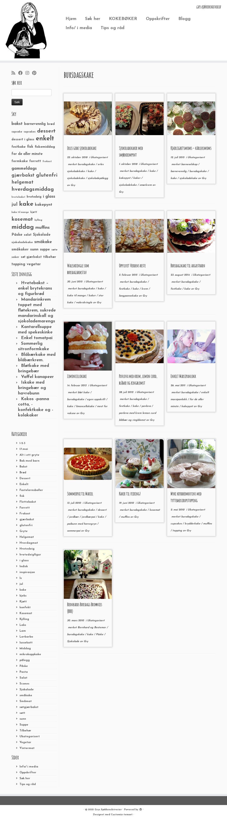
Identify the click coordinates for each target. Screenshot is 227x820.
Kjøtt (23, 601)
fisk (22, 496)
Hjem (71, 19)
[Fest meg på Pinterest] (35, 73)
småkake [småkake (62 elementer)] (43, 242)
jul (21, 584)
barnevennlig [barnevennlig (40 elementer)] (35, 124)
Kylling (24, 619)
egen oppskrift (96, 399)
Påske (24, 666)
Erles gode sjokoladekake (81, 148)
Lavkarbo (26, 636)
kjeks (23, 595)
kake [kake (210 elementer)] (26, 204)
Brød (23, 472)
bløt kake (84, 392)
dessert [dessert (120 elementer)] (46, 131)
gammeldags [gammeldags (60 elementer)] (24, 168)
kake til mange (77, 295)
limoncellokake (85, 406)
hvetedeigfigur (30, 554)
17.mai (24, 449)
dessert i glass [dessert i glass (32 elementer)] (23, 139)
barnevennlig (179, 171)
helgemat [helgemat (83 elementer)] (22, 182)
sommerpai (74, 531)
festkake (125, 289)
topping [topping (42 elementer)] (18, 264)
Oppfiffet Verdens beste (132, 265)
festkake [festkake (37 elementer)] (19, 147)
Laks (23, 625)
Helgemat (27, 537)
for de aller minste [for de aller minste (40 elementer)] (27, 154)
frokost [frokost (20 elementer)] (47, 161)
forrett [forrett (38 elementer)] (35, 161)
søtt (22, 713)
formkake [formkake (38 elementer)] (20, 161)
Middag (25, 648)
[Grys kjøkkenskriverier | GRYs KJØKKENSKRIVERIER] (26, 30)
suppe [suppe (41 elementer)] (45, 249)
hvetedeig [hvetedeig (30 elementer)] (34, 197)
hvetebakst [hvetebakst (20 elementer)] (18, 197)
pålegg (25, 660)
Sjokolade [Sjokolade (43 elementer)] (42, 235)
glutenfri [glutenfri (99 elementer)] (47, 175)
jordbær (74, 517)
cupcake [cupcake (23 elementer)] (17, 132)
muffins (125, 517)
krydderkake (193, 523)
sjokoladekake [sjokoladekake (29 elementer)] (22, 242)
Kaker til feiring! (130, 494)
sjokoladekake (76, 178)
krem (145, 289)
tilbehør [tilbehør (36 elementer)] (49, 257)
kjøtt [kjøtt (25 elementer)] (33, 212)
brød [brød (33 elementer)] (51, 124)
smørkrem (146, 185)
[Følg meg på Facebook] (21, 73)
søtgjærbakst (29, 707)
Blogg (184, 19)
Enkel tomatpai (37, 338)
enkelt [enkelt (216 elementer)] (45, 139)
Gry (73, 185)
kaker (137, 178)
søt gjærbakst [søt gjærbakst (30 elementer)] (31, 257)
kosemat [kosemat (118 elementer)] (22, 219)
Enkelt (24, 484)
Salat (23, 677)
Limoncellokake (77, 376)
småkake (26, 695)
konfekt (25, 607)
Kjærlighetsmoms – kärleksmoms (191, 148)
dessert (102, 510)
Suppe (24, 724)
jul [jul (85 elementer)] (15, 204)
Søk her (92, 19)
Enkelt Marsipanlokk (183, 376)
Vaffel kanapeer (37, 377)
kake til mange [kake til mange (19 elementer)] (20, 212)
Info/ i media (79, 28)
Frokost (25, 513)
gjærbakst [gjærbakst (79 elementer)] (23, 175)
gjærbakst (27, 519)
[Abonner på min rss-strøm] (15, 73)
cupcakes (177, 523)
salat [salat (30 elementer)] (27, 235)
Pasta (24, 672)
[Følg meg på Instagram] (28, 73)
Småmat (26, 701)
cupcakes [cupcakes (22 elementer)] (30, 132)
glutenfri (26, 525)
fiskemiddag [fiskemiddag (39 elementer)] (45, 147)
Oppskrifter (158, 19)
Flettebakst (28, 501)
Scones (24, 683)
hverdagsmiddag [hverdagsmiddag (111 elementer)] (33, 189)
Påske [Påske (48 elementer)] (17, 235)
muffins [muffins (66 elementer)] (42, 227)
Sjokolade (27, 689)
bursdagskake (87, 164)
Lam (23, 630)
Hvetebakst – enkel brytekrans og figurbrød (35, 288)
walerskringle (84, 302)
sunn (23, 718)
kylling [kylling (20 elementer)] (38, 220)
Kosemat (26, 613)
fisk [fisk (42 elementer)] (30, 147)
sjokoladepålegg (98, 178)
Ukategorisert (30, 736)
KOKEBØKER (123, 19)
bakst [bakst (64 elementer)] (17, 124)
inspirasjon (27, 572)
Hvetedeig (27, 548)
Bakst (23, 466)
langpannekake (129, 296)
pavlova (146, 406)
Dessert (25, 478)
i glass (24, 560)
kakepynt (125, 178)
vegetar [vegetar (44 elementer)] (34, 264)
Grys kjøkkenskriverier (108, 809)
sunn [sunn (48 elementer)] (34, 249)
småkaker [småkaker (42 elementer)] (20, 249)
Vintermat (27, 748)
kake (23, 589)
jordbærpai (89, 517)
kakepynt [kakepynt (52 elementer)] (43, 205)
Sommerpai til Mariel (80, 494)
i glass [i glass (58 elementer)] (49, 197)
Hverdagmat (29, 543)
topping (178, 530)
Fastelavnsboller (31, 490)
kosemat (155, 510)
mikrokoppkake (30, 654)
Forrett (25, 507)
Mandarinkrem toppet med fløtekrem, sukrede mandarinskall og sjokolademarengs (37, 310)
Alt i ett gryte (29, 455)
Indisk (24, 566)
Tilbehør (25, 730)
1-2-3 (22, 443)
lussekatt (26, 642)
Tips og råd (112, 28)
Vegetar (25, 742)
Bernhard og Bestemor (92, 627)
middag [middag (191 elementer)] (23, 227)
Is (21, 578)
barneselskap (189, 164)
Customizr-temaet (121, 814)
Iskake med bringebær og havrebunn (32, 388)
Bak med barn (29, 460)
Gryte (24, 531)
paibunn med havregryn (82, 524)
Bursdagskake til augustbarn (188, 265)
